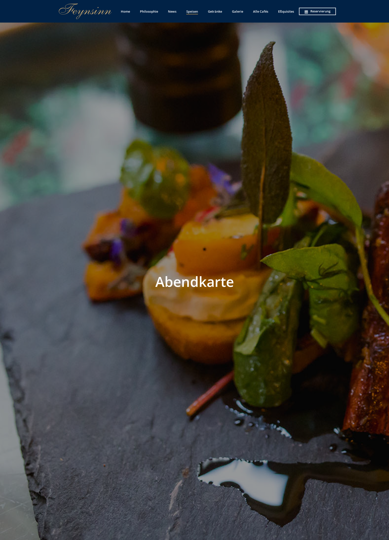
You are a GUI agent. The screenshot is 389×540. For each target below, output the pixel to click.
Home (125, 11)
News (172, 11)
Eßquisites (286, 11)
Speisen (192, 11)
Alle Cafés (260, 11)
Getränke (215, 11)
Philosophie (149, 11)
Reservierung (317, 11)
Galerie (237, 11)
